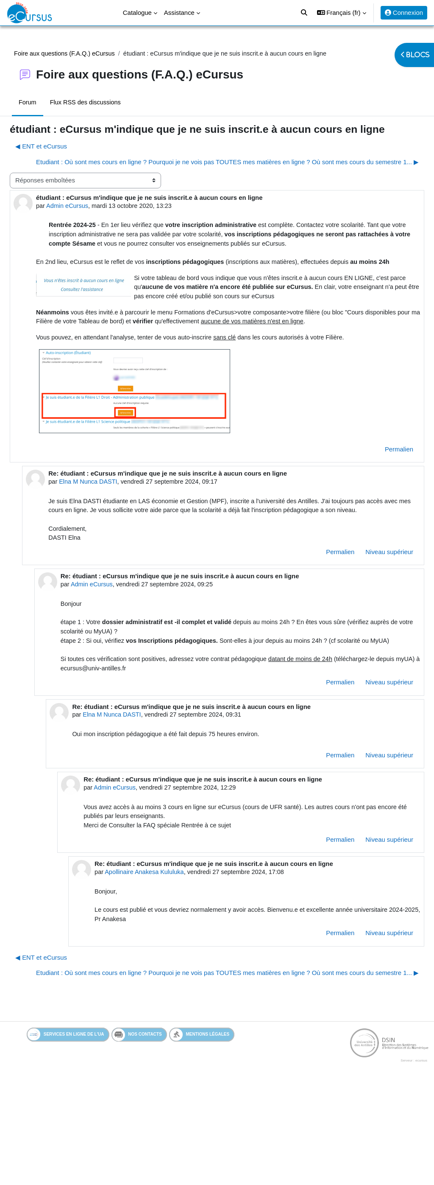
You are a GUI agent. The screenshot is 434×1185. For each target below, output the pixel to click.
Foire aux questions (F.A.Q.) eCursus (86, 53)
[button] (342, 12)
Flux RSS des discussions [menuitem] (106, 102)
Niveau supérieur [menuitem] (369, 617)
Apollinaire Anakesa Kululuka (160, 951)
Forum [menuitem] (48, 102)
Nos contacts (144, 1135)
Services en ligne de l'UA (72, 1135)
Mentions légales (206, 1135)
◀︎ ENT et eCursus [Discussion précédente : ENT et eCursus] (61, 159)
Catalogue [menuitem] (137, 12)
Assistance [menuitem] (179, 12)
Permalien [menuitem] (378, 503)
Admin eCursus (88, 228)
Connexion (404, 12)
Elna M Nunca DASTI (108, 536)
